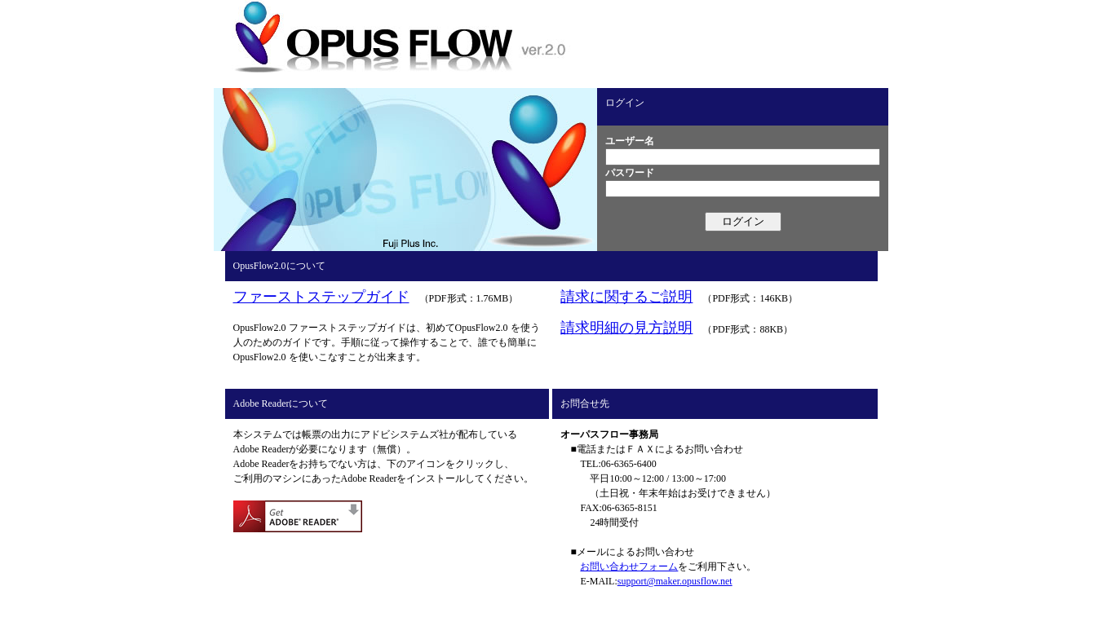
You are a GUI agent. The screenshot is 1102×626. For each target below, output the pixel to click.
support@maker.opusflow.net (674, 581)
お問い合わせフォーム (629, 566)
